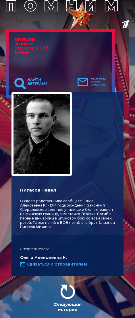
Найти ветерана (37, 82)
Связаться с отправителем (57, 264)
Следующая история (67, 307)
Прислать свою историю (98, 82)
